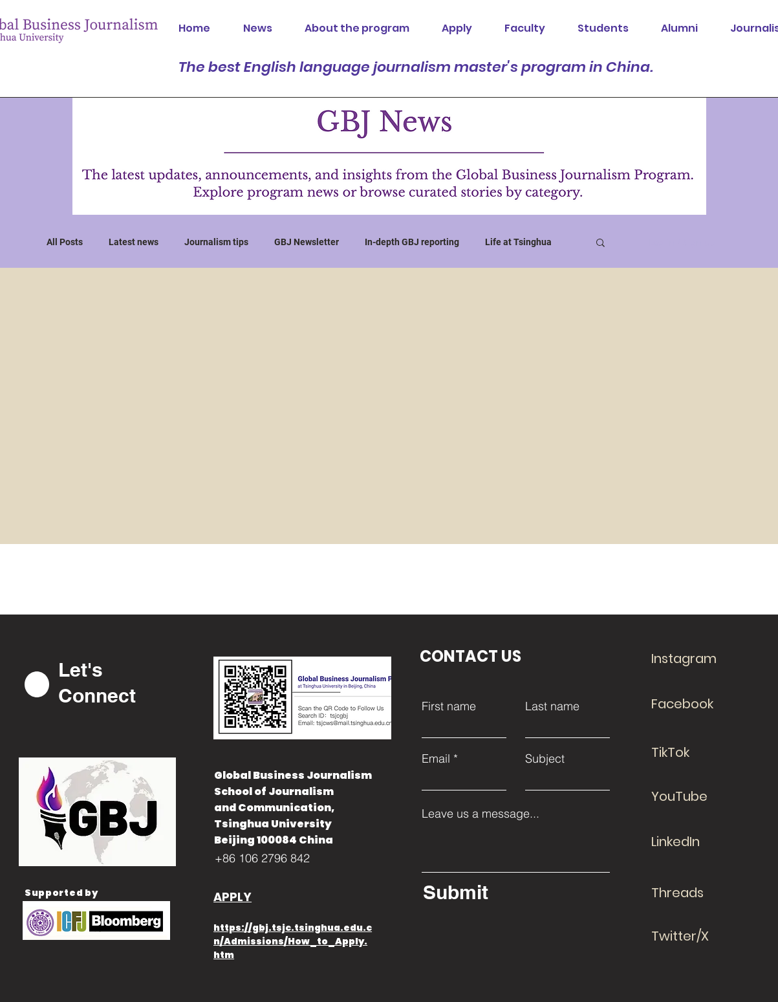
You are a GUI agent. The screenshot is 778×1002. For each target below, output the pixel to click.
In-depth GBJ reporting (412, 242)
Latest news (133, 242)
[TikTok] (697, 752)
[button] (600, 243)
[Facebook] (697, 704)
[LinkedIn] (697, 842)
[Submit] (513, 892)
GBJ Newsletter (306, 242)
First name (449, 706)
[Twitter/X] (697, 936)
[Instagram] (697, 658)
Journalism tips (216, 242)
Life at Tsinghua (518, 242)
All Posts (65, 242)
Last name (552, 706)
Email (436, 759)
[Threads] (697, 893)
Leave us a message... (480, 814)
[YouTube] (697, 796)
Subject (545, 759)
